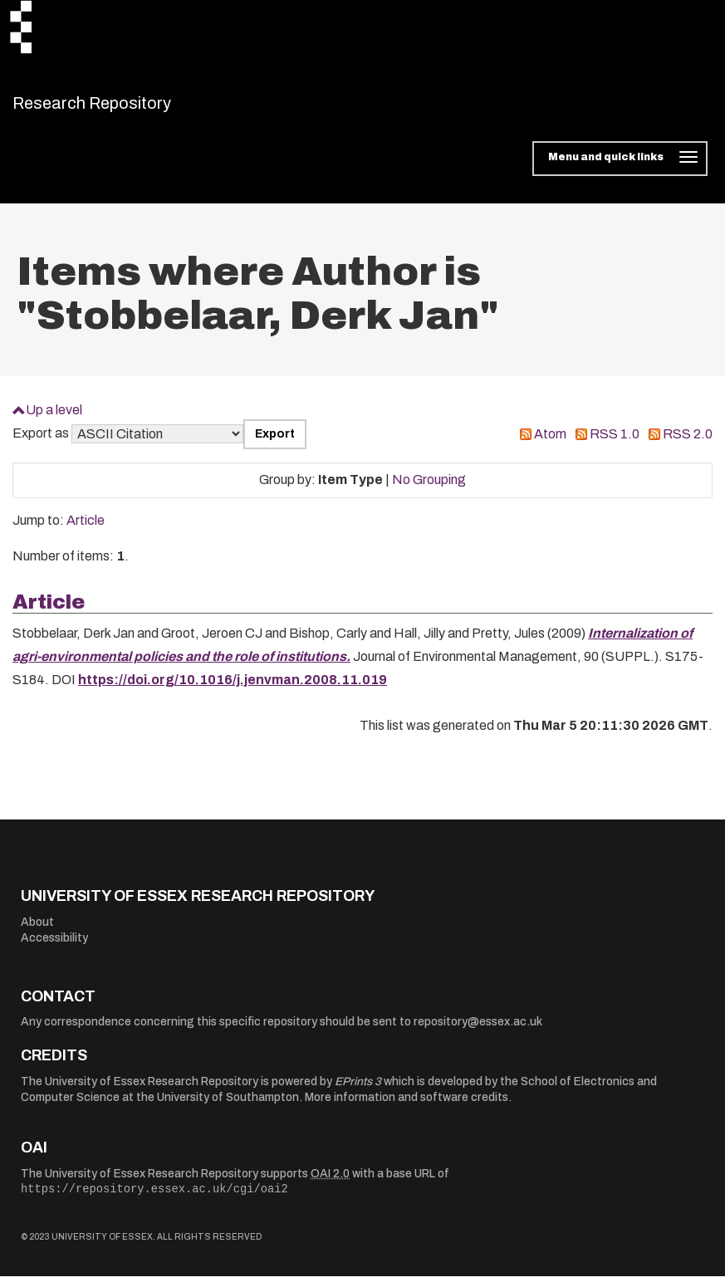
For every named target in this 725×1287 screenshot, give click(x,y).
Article (85, 531)
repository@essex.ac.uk (478, 1032)
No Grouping (429, 490)
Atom (550, 445)
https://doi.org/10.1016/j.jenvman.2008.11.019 (232, 690)
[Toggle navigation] (620, 169)
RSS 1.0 (614, 445)
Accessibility (54, 948)
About (37, 932)
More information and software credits (406, 1108)
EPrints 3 (358, 1091)
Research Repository (129, 108)
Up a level (54, 420)
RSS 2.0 (688, 445)
